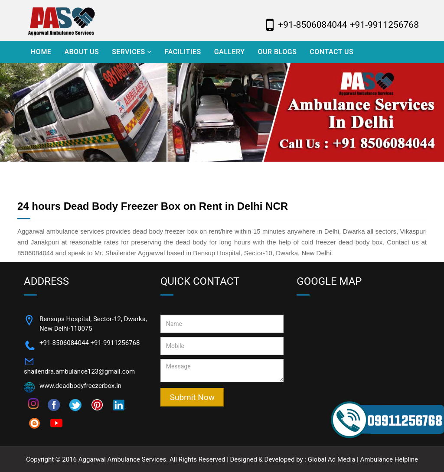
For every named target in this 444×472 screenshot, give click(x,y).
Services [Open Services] (132, 52)
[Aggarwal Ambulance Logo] (85, 20)
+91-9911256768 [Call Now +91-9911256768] (115, 343)
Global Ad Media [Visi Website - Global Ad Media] (332, 459)
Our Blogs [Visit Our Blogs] (277, 52)
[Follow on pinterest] (97, 404)
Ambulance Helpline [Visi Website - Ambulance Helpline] (389, 459)
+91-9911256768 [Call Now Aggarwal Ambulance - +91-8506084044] (384, 25)
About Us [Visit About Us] (81, 52)
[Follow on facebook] (53, 404)
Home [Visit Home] (41, 52)
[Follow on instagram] (33, 403)
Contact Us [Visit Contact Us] (331, 52)
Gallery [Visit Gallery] (229, 52)
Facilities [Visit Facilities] (183, 52)
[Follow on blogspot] (34, 422)
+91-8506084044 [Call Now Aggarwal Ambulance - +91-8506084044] (312, 25)
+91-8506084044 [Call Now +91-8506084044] (64, 343)
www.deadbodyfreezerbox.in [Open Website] (80, 386)
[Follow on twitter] (75, 404)
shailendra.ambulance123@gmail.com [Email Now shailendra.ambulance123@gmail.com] (79, 371)
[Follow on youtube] (56, 422)
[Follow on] (118, 404)
